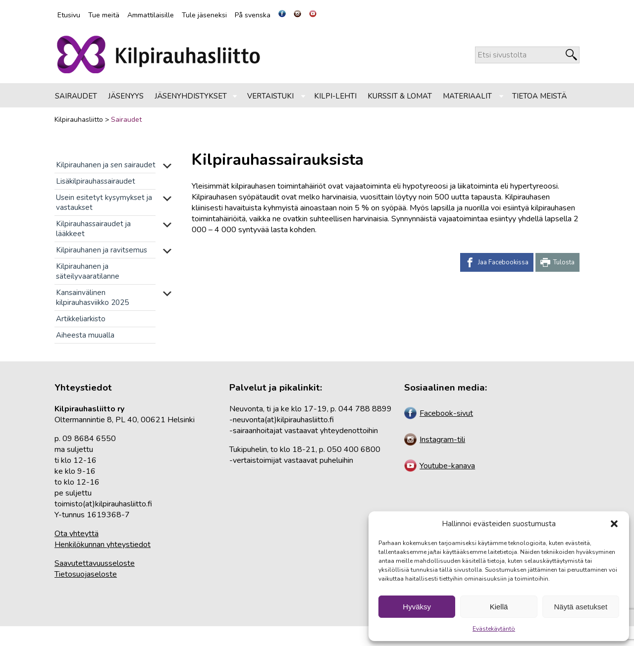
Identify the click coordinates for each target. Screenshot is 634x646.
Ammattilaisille (150, 15)
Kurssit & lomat (400, 96)
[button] (614, 524)
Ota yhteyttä (76, 533)
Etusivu (68, 15)
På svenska (252, 15)
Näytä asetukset (581, 606)
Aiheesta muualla (85, 335)
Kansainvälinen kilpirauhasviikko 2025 (92, 297)
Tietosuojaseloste (85, 574)
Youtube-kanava (439, 465)
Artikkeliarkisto (81, 319)
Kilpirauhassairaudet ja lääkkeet (93, 229)
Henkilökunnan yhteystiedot (102, 544)
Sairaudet (76, 96)
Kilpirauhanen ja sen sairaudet (106, 165)
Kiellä (499, 606)
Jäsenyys (126, 96)
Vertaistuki (270, 96)
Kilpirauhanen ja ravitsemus (101, 250)
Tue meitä (103, 15)
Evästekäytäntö (494, 629)
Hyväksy (417, 606)
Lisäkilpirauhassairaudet (95, 181)
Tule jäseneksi (204, 15)
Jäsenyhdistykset (191, 96)
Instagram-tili (434, 439)
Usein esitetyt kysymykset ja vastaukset (104, 202)
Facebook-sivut (438, 413)
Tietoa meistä (539, 96)
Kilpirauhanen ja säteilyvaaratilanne (87, 271)
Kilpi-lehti (335, 96)
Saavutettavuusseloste (94, 563)
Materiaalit (467, 96)
